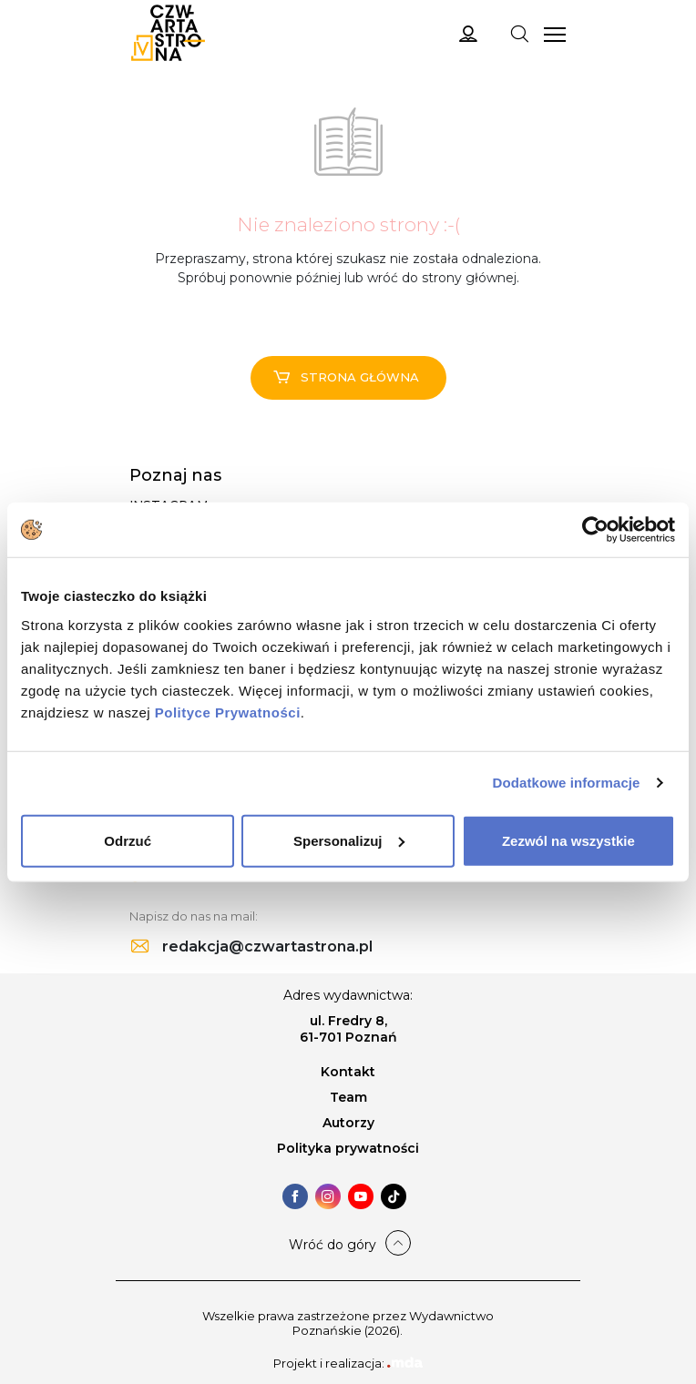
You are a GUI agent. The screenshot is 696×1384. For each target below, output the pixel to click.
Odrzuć (127, 840)
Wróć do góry (332, 1244)
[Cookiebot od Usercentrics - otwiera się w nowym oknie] (595, 530)
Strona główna (346, 377)
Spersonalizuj (348, 840)
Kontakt (348, 1071)
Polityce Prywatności (228, 711)
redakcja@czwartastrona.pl (252, 946)
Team (348, 1097)
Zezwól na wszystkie (568, 840)
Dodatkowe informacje (566, 782)
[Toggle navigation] (519, 32)
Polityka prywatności (348, 1148)
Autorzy (348, 1122)
